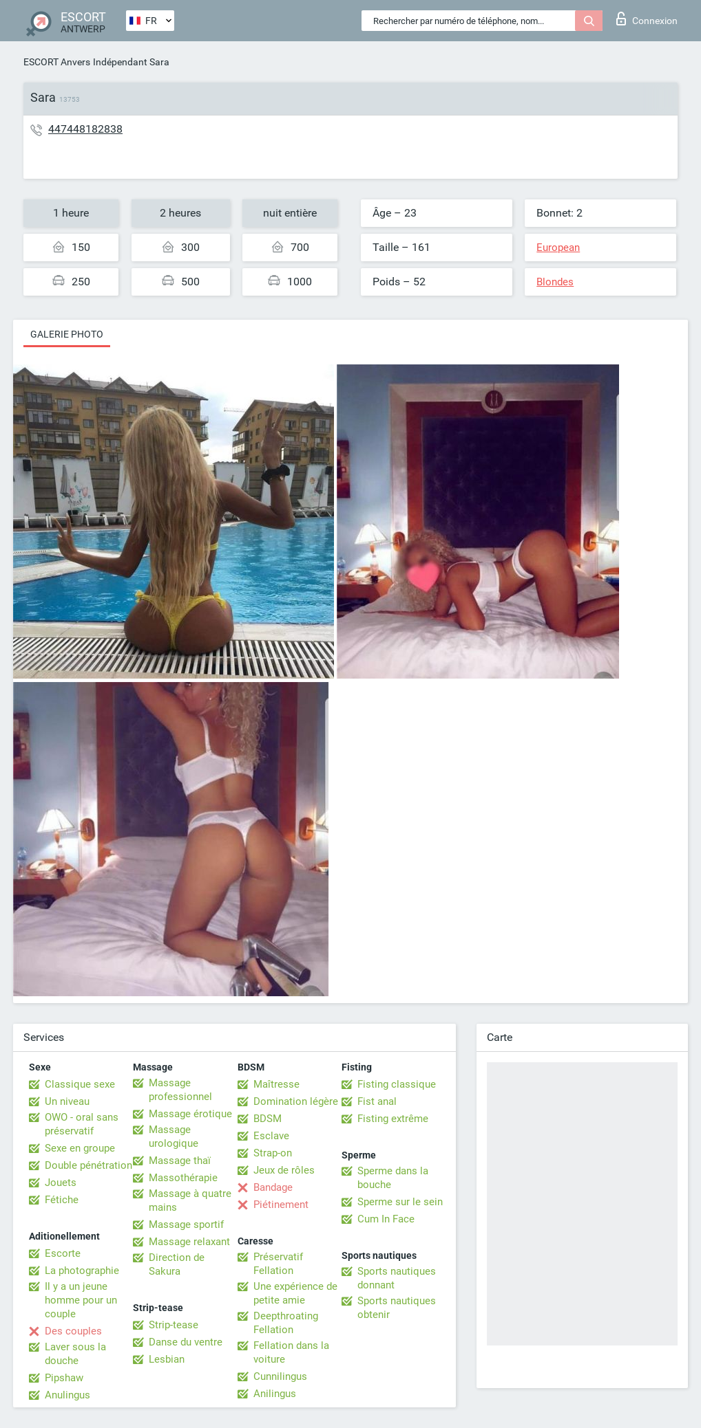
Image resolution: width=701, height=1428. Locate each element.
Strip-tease (173, 1325)
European (558, 247)
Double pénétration (88, 1165)
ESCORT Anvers (56, 61)
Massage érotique (190, 1114)
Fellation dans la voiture (291, 1352)
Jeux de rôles (284, 1170)
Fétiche (62, 1200)
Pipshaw (64, 1378)
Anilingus (274, 1393)
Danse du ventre (185, 1342)
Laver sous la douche (75, 1354)
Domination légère (295, 1101)
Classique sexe (80, 1084)
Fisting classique (396, 1084)
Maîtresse (276, 1084)
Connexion (647, 18)
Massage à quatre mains (190, 1200)
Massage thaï (180, 1160)
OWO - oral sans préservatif (81, 1124)
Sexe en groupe (80, 1148)
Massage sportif (186, 1224)
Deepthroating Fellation (285, 1323)
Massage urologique (173, 1136)
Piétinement (280, 1204)
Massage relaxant (189, 1241)
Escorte (63, 1253)
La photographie (82, 1270)
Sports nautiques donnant (396, 1278)
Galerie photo (66, 334)
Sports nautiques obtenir (396, 1308)
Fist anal (377, 1101)
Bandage (273, 1187)
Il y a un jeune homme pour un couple (81, 1300)
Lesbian (167, 1359)
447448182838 (85, 128)
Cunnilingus (280, 1376)
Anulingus (67, 1395)
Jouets (60, 1182)
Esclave (271, 1136)
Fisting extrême (392, 1118)
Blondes (555, 282)
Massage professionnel (180, 1090)
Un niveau (67, 1101)
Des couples (73, 1331)
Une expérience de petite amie (295, 1293)
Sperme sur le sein (400, 1202)
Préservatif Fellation (278, 1264)
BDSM (267, 1118)
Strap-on (272, 1153)
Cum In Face (386, 1219)
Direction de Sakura (177, 1264)
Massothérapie (183, 1178)
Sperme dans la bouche (392, 1178)
